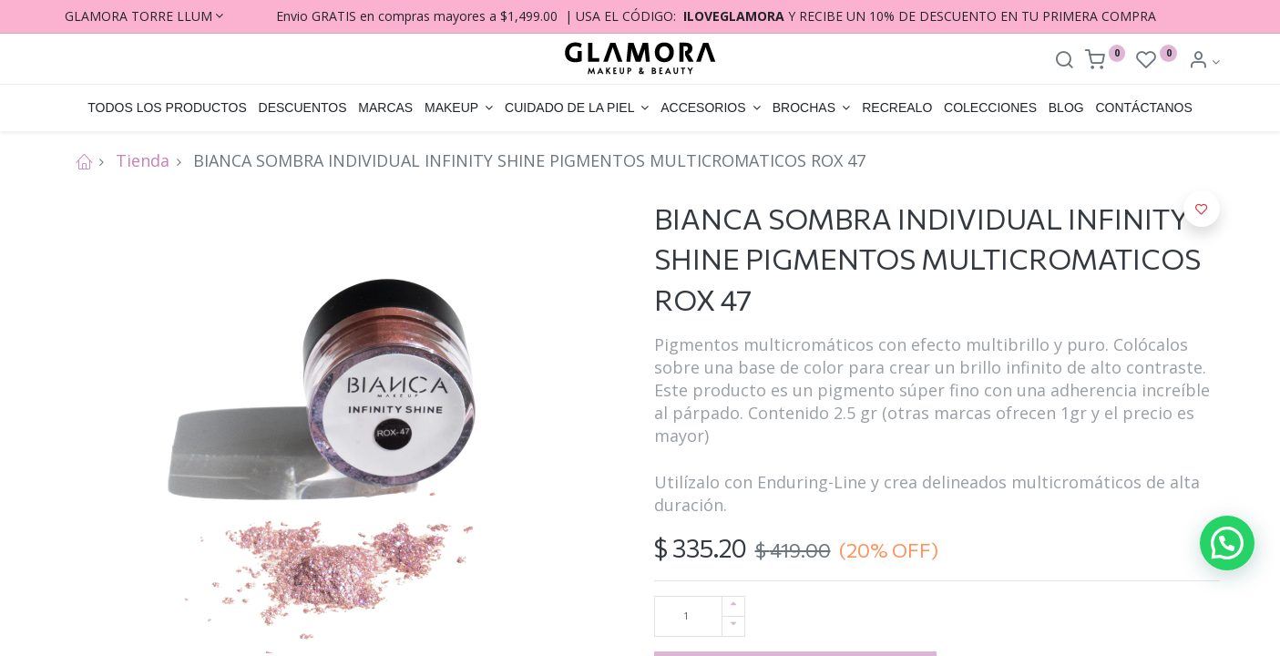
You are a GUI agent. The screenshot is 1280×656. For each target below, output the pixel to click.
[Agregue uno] (733, 606)
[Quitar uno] (733, 626)
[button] (1201, 208)
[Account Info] (1204, 61)
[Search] (1064, 61)
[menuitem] (167, 108)
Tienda (142, 160)
